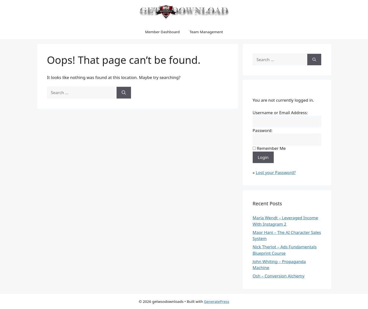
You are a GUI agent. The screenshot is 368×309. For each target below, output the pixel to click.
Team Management (206, 31)
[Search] (124, 93)
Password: (263, 130)
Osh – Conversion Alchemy (279, 276)
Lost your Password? (276, 172)
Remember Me (271, 148)
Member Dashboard (162, 31)
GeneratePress (216, 301)
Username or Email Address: (280, 112)
